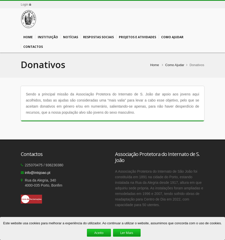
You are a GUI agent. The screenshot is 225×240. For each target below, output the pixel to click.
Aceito (99, 232)
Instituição (48, 37)
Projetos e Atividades (137, 37)
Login (26, 4)
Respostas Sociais (98, 37)
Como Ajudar (172, 37)
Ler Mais (126, 232)
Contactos (33, 46)
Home (28, 37)
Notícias (71, 37)
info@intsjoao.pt (37, 173)
